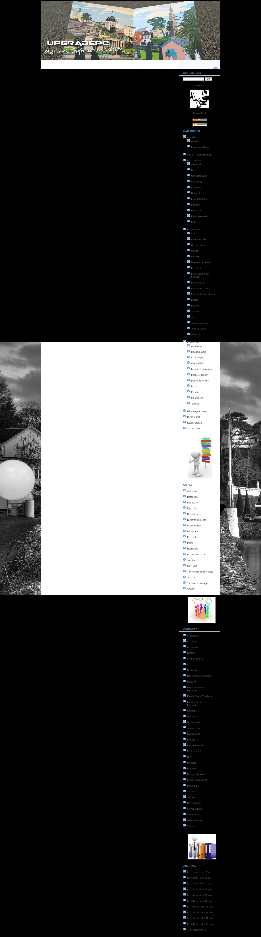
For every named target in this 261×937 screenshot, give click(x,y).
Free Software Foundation (199, 696)
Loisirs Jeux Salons (200, 147)
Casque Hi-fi (197, 363)
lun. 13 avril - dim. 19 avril (199, 895)
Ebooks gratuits (194, 423)
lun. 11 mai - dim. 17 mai (199, 872)
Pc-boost (191, 763)
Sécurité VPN (193, 428)
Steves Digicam (194, 809)
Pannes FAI (192, 531)
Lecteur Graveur (199, 199)
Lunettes (195, 300)
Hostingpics (192, 497)
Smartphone (197, 398)
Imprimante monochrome (203, 294)
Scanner (195, 311)
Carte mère (196, 182)
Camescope (197, 357)
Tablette (195, 404)
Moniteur (195, 305)
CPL (193, 233)
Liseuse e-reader (199, 375)
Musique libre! (194, 751)
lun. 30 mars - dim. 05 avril (200, 906)
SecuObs (191, 791)
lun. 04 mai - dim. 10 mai (199, 878)
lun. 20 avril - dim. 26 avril (199, 889)
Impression (192, 502)
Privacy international (197, 780)
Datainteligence (194, 670)
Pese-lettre (192, 537)
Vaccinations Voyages (197, 583)
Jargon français (194, 728)
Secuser (191, 797)
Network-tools (193, 514)
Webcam (195, 334)
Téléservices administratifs (200, 572)
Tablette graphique (200, 323)
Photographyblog (195, 774)
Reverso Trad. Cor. (196, 554)
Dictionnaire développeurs (199, 676)
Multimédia (192, 342)
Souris (194, 317)
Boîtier (194, 170)
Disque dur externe (200, 262)
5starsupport (193, 636)
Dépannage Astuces (197, 411)
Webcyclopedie (194, 820)
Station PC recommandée (199, 155)
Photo (194, 386)
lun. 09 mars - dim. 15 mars (200, 924)
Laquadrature (193, 734)
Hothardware (193, 722)
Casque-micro (198, 245)
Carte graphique (199, 176)
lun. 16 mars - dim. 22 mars (200, 918)
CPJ (189, 664)
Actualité (191, 137)
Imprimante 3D (198, 282)
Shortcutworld (193, 803)
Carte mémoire (198, 239)
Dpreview (191, 682)
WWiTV (191, 589)
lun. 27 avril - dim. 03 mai (199, 883)
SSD (193, 222)
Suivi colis (192, 566)
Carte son (196, 187)
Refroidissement (199, 216)
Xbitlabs (191, 826)
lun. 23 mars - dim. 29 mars (200, 912)
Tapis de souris (198, 328)
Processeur (196, 210)
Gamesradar (193, 716)
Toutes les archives (196, 930)
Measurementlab (195, 745)
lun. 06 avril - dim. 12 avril (199, 901)
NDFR (190, 757)
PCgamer (191, 768)
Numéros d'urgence (196, 520)
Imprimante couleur (200, 288)
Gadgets (195, 141)
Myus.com (192, 508)
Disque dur (196, 193)
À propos (199, 85)
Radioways (192, 549)
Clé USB (195, 256)
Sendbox (191, 560)
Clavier (194, 251)
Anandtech (192, 647)
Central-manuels (195, 659)
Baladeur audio (198, 352)
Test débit (191, 577)
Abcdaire (191, 641)
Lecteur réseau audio (201, 369)
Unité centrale (194, 160)
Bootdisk (191, 653)
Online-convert (194, 526)
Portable (195, 392)
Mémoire (195, 205)
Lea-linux (191, 740)
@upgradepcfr (199, 113)
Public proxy (193, 786)
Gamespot (192, 711)
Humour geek (193, 417)
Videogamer (193, 814)
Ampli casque (197, 346)
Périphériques (194, 229)
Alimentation (197, 164)
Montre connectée (200, 381)
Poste (190, 543)
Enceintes (196, 268)
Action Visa (192, 491)
